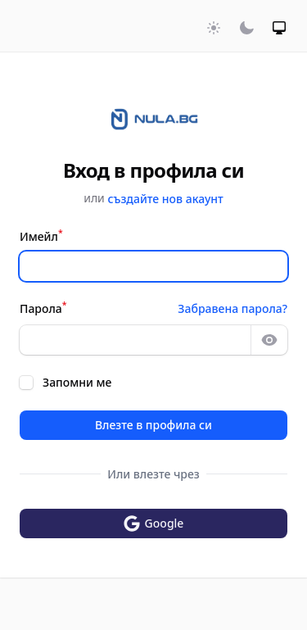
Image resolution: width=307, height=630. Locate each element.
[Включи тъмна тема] (246, 28)
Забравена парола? (232, 308)
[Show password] (269, 340)
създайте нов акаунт (165, 198)
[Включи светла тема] (213, 28)
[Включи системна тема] (279, 28)
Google (154, 523)
